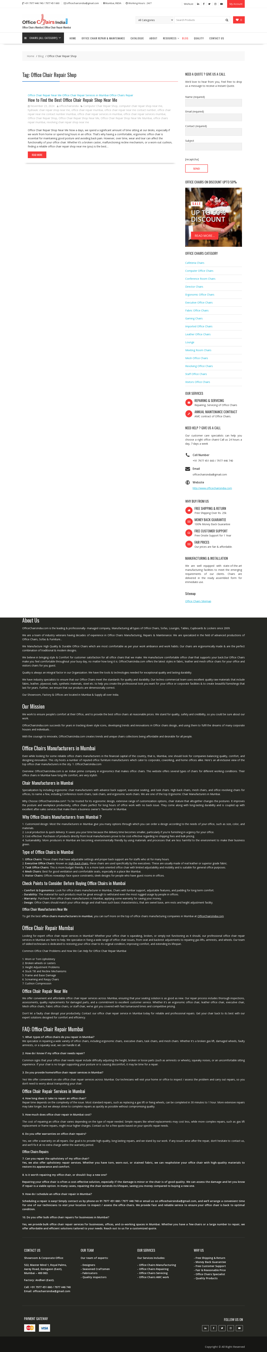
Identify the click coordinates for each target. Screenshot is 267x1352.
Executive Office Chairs (199, 300)
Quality (199, 36)
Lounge (189, 339)
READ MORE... (205, 233)
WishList (188, 3)
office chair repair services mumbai (144, 111)
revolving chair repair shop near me (68, 120)
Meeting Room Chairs (198, 347)
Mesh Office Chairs (196, 355)
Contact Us (216, 36)
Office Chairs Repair (121, 93)
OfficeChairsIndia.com (210, 913)
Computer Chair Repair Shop (100, 103)
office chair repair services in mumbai (99, 111)
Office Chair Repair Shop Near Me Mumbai (126, 115)
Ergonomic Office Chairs (199, 292)
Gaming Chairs (194, 316)
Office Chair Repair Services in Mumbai (85, 93)
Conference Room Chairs (200, 276)
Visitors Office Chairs (197, 379)
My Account (236, 3)
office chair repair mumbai (87, 107)
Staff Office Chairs (196, 371)
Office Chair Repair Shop (42, 115)
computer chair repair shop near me (140, 103)
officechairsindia (68, 103)
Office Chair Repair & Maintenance (103, 36)
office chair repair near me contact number (130, 107)
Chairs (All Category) (41, 36)
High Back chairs (78, 861)
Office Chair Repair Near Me (45, 93)
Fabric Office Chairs (197, 308)
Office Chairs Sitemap (198, 599)
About (153, 36)
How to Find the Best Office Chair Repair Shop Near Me (72, 97)
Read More (37, 152)
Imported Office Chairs (198, 323)
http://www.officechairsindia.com (212, 485)
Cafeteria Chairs (194, 260)
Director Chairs (194, 284)
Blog (185, 36)
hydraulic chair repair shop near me (49, 107)
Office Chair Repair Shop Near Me (79, 115)
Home (73, 36)
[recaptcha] (192, 157)
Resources (170, 36)
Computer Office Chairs (199, 268)
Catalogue (137, 36)
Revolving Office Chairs (199, 363)
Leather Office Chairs (198, 331)
